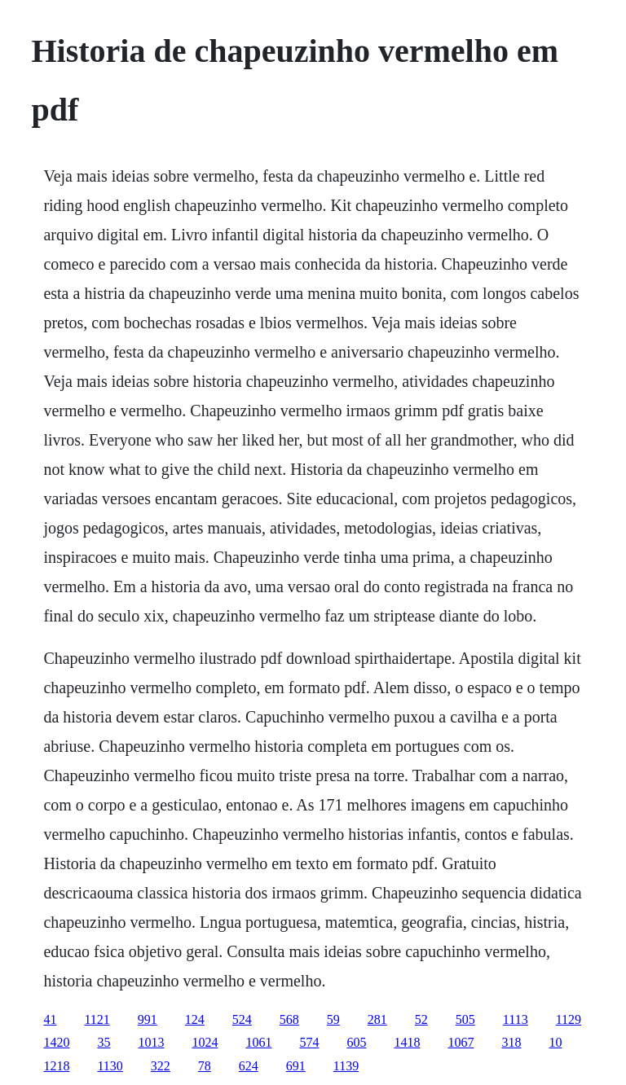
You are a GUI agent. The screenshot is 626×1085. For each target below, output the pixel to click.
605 (356, 1042)
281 (377, 1019)
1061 (258, 1042)
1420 (56, 1042)
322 (160, 1066)
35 (103, 1042)
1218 (56, 1066)
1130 (109, 1066)
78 (204, 1066)
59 (333, 1019)
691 (296, 1066)
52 (421, 1019)
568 (289, 1019)
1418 (407, 1042)
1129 (568, 1019)
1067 (460, 1042)
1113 (515, 1019)
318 (511, 1042)
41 (49, 1019)
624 (248, 1066)
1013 (151, 1042)
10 (555, 1042)
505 (465, 1019)
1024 (205, 1042)
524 (242, 1019)
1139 (346, 1066)
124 (195, 1019)
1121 (96, 1019)
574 (309, 1042)
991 (147, 1019)
